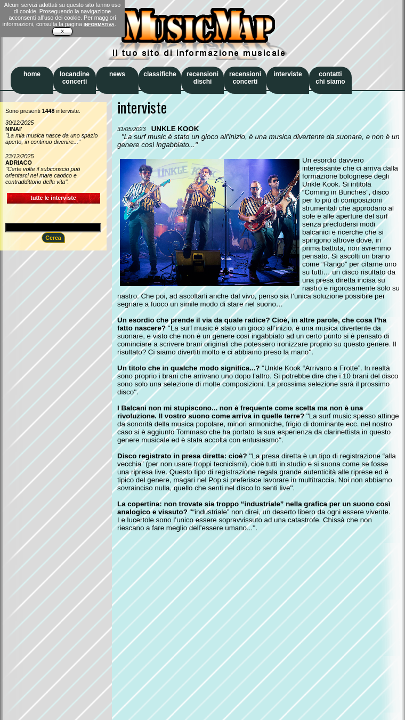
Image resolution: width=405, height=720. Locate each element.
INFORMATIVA (99, 24)
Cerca (53, 237)
